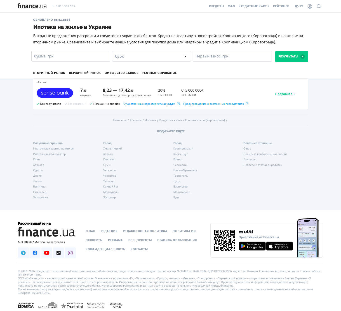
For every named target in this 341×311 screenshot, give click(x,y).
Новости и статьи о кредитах (262, 165)
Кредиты (216, 6)
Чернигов (109, 176)
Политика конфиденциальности (265, 154)
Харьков (38, 165)
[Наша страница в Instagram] (70, 252)
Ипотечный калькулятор (49, 154)
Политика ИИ (184, 231)
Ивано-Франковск (185, 170)
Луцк (176, 181)
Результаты (291, 56)
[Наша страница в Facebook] (35, 252)
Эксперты (94, 240)
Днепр (37, 176)
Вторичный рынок (49, 73)
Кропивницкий (183, 148)
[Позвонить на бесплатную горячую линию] (47, 242)
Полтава (109, 159)
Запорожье (40, 197)
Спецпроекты (140, 240)
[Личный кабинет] (309, 6)
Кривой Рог (110, 186)
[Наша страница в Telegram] (23, 252)
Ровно (177, 159)
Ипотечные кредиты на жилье (53, 148)
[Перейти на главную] (32, 6)
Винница (39, 186)
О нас (247, 148)
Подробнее (283, 94)
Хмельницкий (112, 148)
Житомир (109, 197)
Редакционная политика (145, 231)
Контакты (249, 159)
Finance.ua (120, 120)
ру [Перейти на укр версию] (299, 6)
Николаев (39, 192)
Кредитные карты (254, 6)
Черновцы (180, 165)
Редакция (109, 231)
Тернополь (180, 176)
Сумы (107, 165)
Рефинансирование (159, 73)
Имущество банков (122, 73)
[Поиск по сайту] (318, 6)
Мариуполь (110, 192)
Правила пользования (177, 240)
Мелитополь (181, 192)
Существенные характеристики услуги (151, 104)
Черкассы (109, 170)
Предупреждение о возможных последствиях (215, 104)
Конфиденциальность (105, 249)
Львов (37, 181)
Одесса (38, 170)
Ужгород (108, 181)
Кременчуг (180, 154)
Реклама (115, 240)
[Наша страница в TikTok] (58, 252)
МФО (231, 6)
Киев (36, 159)
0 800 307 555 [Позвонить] (63, 6)
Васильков (180, 186)
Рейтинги (281, 6)
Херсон (108, 154)
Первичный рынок (85, 73)
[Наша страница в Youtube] (46, 252)
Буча (176, 197)
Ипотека (150, 120)
